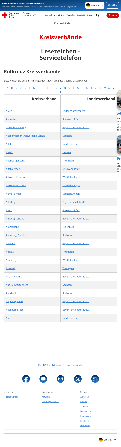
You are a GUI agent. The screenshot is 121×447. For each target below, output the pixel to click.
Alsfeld (9, 152)
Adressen (84, 396)
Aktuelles (46, 396)
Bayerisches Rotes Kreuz (75, 127)
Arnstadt (10, 268)
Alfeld (9, 144)
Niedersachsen (70, 144)
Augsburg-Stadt (14, 309)
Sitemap (84, 406)
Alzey (9, 210)
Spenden (71, 15)
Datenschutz (86, 411)
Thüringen (68, 160)
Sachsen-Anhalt (71, 193)
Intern (90, 15)
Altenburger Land (15, 160)
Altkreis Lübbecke (16, 177)
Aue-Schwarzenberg (17, 284)
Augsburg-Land (14, 301)
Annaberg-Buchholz (17, 235)
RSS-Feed (84, 421)
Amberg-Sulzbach (15, 218)
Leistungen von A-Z (50, 401)
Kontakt (83, 401)
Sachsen (67, 135)
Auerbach (11, 293)
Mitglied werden (11, 396)
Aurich (9, 318)
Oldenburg (68, 226)
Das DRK (81, 15)
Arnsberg (11, 260)
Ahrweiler (11, 119)
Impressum (85, 416)
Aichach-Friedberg (16, 127)
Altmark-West (13, 193)
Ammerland (12, 226)
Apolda (10, 251)
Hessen (66, 152)
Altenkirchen (13, 168)
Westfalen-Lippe (71, 177)
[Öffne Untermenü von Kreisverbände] (60, 23)
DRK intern (85, 425)
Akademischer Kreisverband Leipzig (25, 135)
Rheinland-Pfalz (71, 119)
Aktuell (48, 15)
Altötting (10, 202)
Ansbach (10, 243)
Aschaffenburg (14, 276)
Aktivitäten (59, 15)
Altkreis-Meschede (16, 185)
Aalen (9, 111)
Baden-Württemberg (73, 111)
